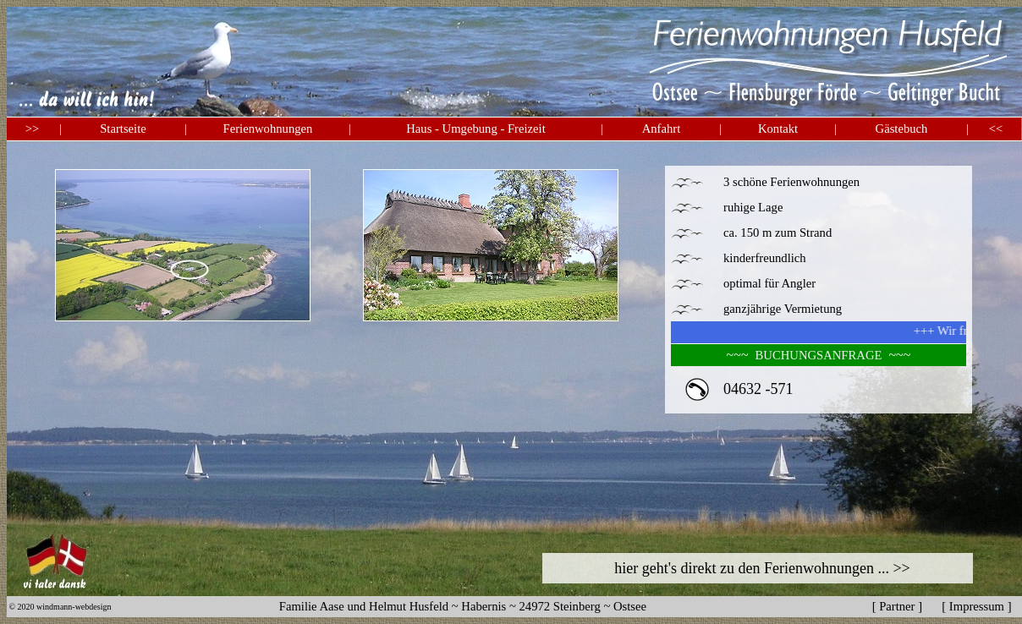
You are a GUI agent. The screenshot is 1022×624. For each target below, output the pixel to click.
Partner (897, 606)
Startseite (123, 128)
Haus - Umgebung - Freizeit (475, 128)
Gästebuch (902, 128)
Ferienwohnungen (268, 128)
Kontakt (778, 128)
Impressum (976, 606)
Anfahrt (661, 128)
